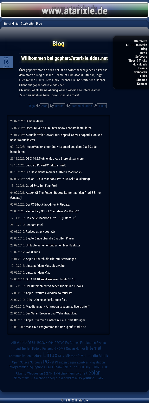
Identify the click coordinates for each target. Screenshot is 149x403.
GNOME (59, 348)
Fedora (37, 348)
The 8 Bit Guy (81, 367)
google (52, 378)
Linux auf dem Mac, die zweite (45, 266)
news (143, 53)
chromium (68, 373)
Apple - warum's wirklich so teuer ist (49, 293)
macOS (77, 378)
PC (46, 362)
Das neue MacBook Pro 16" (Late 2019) (51, 218)
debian (93, 372)
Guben (70, 348)
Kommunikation (81, 106)
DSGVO (59, 343)
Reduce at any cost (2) (40, 231)
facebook (40, 378)
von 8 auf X (33, 252)
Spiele (66, 367)
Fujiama (48, 348)
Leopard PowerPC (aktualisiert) (46, 165)
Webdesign (35, 373)
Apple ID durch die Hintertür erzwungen (51, 259)
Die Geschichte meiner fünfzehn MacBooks (54, 172)
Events (142, 68)
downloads (140, 64)
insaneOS (64, 378)
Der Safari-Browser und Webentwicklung (51, 313)
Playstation (97, 362)
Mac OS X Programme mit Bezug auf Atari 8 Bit (56, 327)
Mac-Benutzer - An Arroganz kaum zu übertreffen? (58, 306)
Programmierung (21, 367)
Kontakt (142, 84)
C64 (51, 343)
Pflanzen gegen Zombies (72, 362)
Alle (100, 378)
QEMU (48, 367)
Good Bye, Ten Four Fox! (41, 186)
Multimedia (89, 355)
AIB (13, 343)
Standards (140, 72)
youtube (88, 378)
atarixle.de (52, 373)
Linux (102, 106)
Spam (58, 367)
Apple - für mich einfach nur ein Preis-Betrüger (55, 320)
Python (38, 367)
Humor (80, 348)
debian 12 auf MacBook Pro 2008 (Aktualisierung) (58, 179)
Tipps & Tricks (137, 60)
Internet (59, 106)
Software (141, 57)
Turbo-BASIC (99, 367)
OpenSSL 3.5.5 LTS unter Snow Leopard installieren (59, 128)
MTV (61, 356)
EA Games (72, 343)
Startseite (140, 41)
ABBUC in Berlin (136, 45)
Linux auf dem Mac (38, 272)
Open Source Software (27, 362)
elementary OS (23, 378)
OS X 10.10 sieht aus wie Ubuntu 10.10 (50, 279)
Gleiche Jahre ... (36, 121)
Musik (103, 356)
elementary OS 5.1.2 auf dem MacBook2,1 (53, 211)
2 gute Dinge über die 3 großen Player (50, 238)
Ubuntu (21, 373)
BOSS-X (42, 343)
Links (143, 76)
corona (80, 373)
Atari (44, 106)
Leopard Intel (34, 225)
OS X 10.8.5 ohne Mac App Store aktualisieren (55, 158)
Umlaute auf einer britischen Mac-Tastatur (53, 245)
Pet (52, 362)
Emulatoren (88, 343)
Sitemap (141, 80)
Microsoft (72, 356)
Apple (22, 342)
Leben (37, 355)
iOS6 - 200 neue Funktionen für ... (47, 300)
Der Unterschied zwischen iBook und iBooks (54, 286)
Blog (144, 49)
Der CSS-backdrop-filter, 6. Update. (48, 204)
